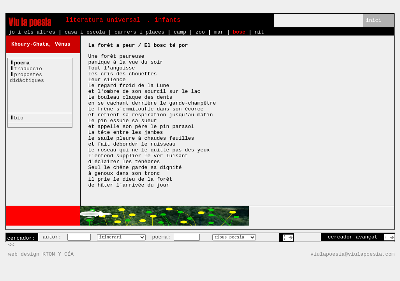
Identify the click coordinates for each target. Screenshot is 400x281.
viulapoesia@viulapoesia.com (352, 254)
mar (219, 32)
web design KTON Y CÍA (41, 254)
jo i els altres (32, 32)
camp (180, 32)
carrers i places (139, 32)
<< (11, 245)
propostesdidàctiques (27, 78)
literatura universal (103, 20)
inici (373, 20)
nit (259, 32)
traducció (28, 69)
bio (18, 118)
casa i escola (85, 32)
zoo (200, 32)
